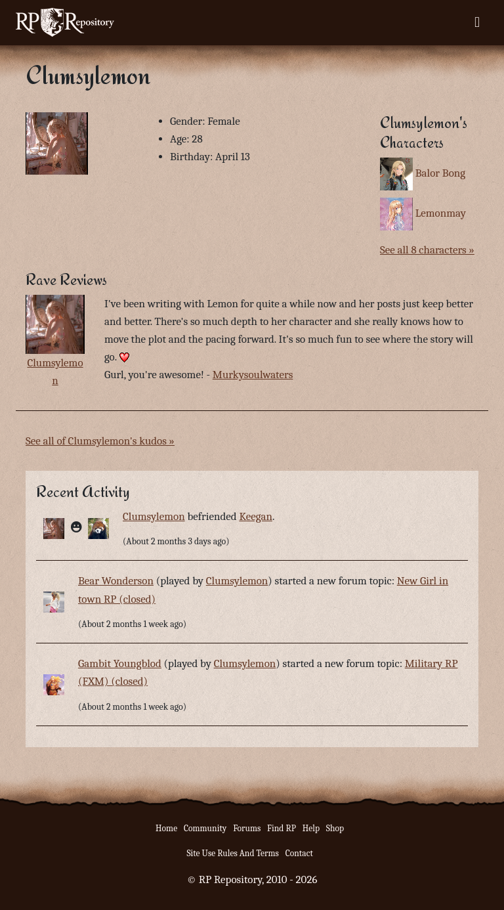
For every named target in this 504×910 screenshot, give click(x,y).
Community (205, 828)
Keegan (255, 516)
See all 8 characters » (427, 250)
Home (166, 828)
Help (311, 828)
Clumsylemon (154, 516)
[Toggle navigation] (477, 22)
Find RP (281, 828)
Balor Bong (440, 173)
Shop (335, 828)
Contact (299, 853)
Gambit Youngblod (119, 663)
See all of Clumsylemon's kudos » (100, 441)
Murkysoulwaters (253, 374)
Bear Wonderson (116, 580)
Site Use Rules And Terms (232, 853)
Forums (247, 828)
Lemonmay (440, 213)
